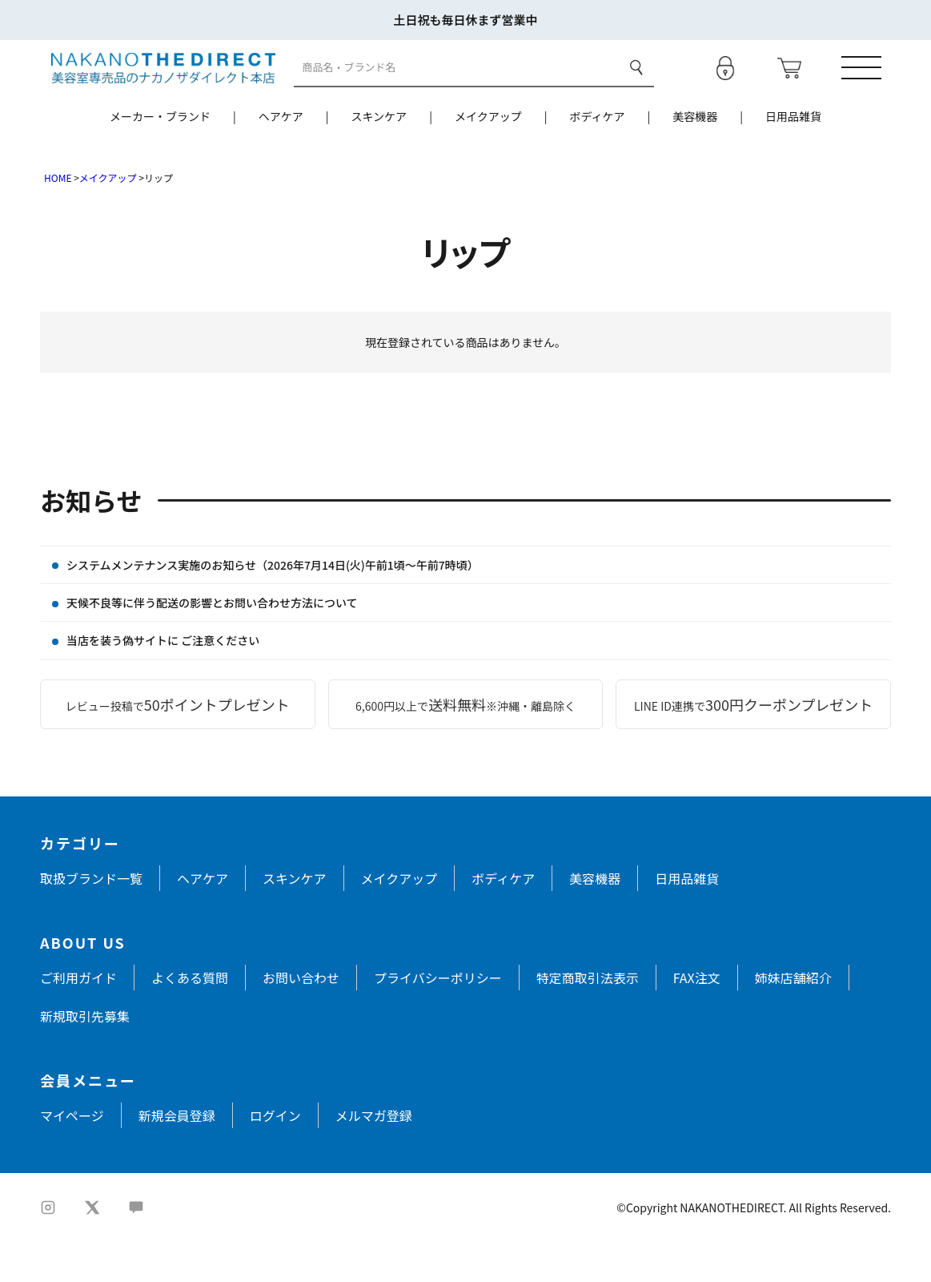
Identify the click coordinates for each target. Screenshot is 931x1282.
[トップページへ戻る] (151, 87)
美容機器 (694, 156)
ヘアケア (281, 156)
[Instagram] (48, 1248)
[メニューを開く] (871, 87)
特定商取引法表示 (587, 1017)
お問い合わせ (301, 1017)
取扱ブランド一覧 (91, 918)
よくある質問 (189, 1017)
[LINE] (136, 1248)
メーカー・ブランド (160, 156)
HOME (57, 217)
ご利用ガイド (78, 1017)
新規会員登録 (176, 1155)
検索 (635, 87)
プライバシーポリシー (438, 1017)
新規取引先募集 (85, 1056)
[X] (92, 1248)
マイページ (72, 1155)
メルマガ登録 (373, 1155)
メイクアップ (488, 156)
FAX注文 (696, 1017)
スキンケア (379, 156)
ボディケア (596, 156)
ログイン (275, 1155)
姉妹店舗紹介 (793, 1017)
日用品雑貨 (793, 156)
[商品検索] (457, 88)
